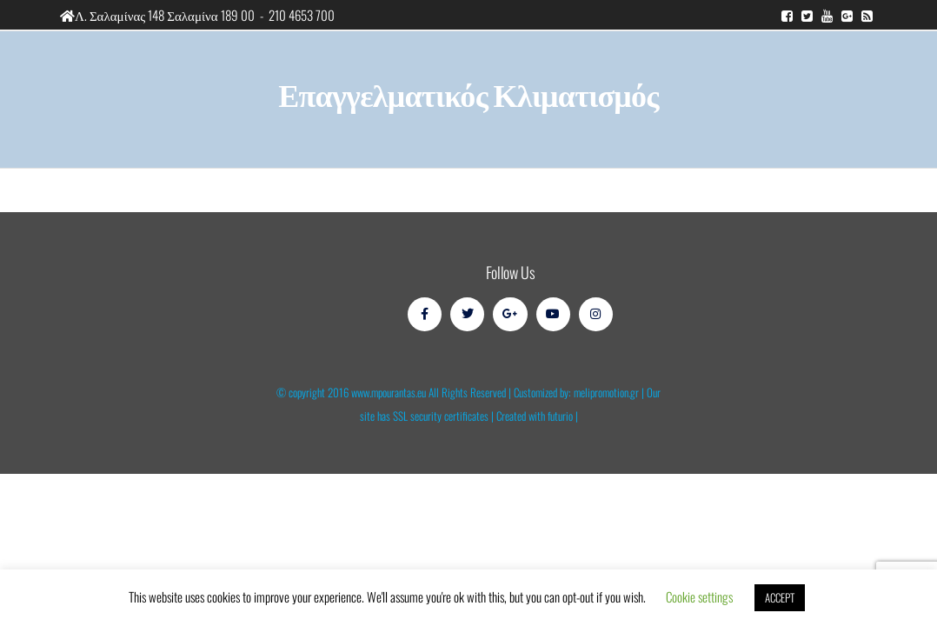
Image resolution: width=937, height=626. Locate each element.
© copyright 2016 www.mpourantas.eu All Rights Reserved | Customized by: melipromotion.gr (457, 392)
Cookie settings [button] (699, 596)
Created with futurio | (537, 415)
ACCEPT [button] (779, 597)
